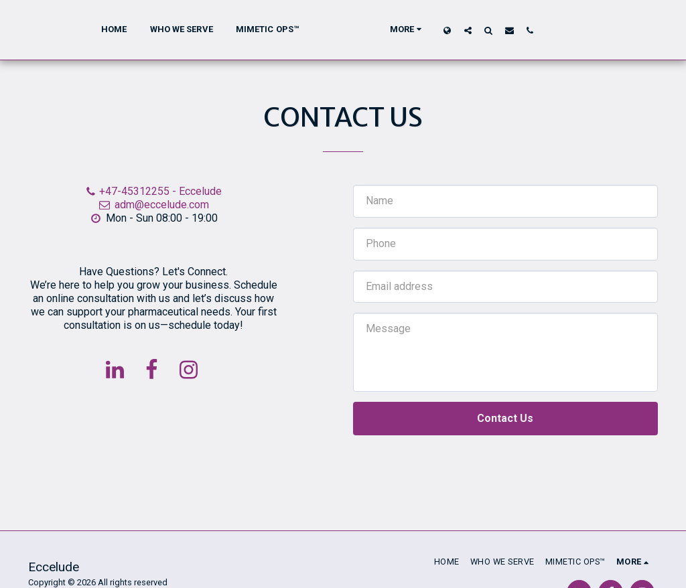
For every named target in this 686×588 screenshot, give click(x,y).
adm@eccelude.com (154, 204)
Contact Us (505, 418)
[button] (492, 30)
